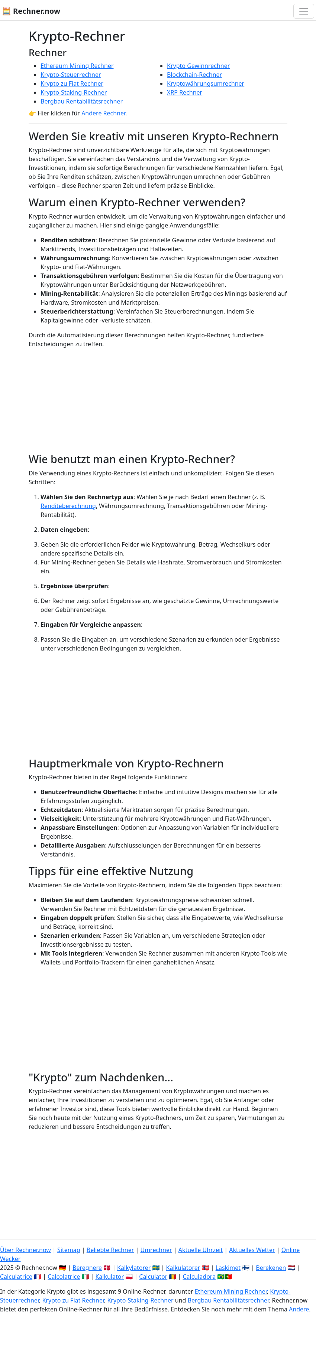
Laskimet (228, 1268)
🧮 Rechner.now (31, 11)
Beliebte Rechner (110, 1250)
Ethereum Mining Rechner (77, 66)
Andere (299, 1309)
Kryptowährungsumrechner (205, 83)
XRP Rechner (184, 92)
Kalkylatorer (134, 1268)
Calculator (153, 1276)
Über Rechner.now (25, 1250)
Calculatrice (16, 1276)
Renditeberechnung (68, 506)
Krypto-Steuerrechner (71, 75)
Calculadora (199, 1276)
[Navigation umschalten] (303, 11)
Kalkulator (109, 1276)
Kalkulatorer (183, 1268)
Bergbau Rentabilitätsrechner (82, 101)
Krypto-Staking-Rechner (74, 92)
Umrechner (156, 1250)
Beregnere (87, 1268)
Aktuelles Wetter (252, 1250)
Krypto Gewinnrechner (198, 66)
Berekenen (271, 1268)
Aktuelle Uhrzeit (200, 1250)
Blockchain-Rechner (194, 75)
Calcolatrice (64, 1276)
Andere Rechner (103, 113)
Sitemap (68, 1250)
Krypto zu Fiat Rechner (72, 83)
